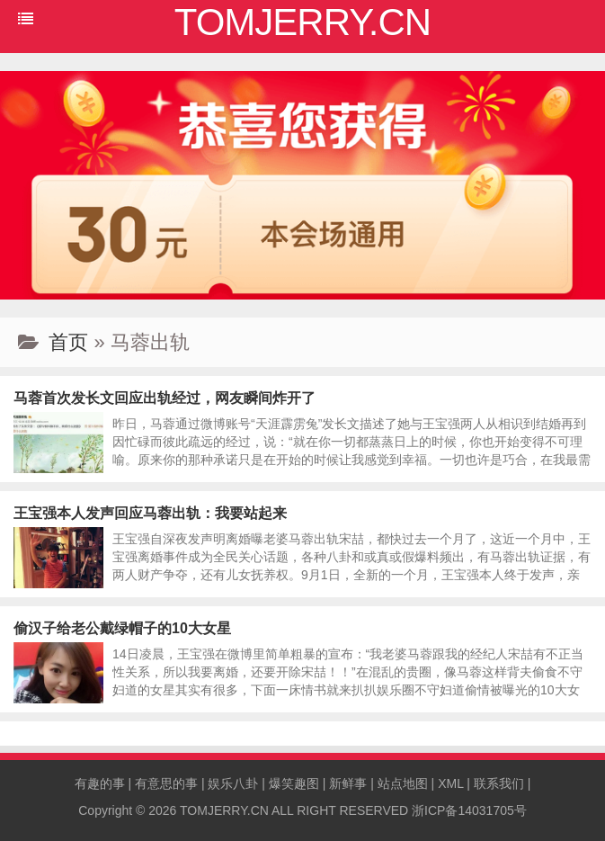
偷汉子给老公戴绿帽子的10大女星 (122, 628)
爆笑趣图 (294, 783)
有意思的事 (166, 783)
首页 (68, 342)
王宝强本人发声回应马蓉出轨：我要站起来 (150, 513)
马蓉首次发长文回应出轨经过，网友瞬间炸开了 (164, 398)
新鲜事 (348, 783)
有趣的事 (100, 783)
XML (450, 783)
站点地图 (403, 783)
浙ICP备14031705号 (469, 810)
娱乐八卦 (233, 783)
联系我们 (499, 783)
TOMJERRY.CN (224, 810)
